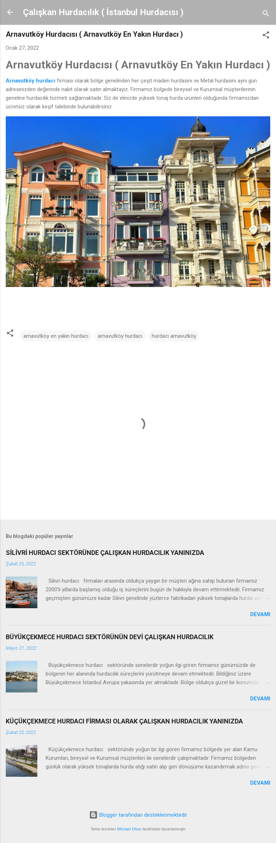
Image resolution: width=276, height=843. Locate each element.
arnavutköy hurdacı (120, 336)
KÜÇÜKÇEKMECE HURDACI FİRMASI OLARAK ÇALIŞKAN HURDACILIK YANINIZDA (124, 721)
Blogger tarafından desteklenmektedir (138, 815)
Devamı (260, 614)
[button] (266, 36)
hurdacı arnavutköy (174, 336)
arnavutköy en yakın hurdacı (55, 336)
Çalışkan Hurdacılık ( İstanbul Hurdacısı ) (103, 12)
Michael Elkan (129, 829)
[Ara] (266, 15)
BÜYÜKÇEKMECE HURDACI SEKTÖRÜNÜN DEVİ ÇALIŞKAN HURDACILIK (109, 637)
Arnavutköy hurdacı (30, 80)
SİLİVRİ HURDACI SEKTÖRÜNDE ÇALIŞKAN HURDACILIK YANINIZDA (105, 552)
